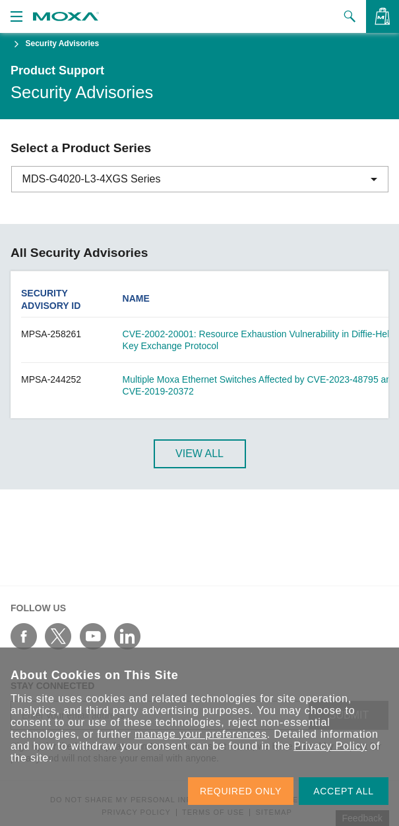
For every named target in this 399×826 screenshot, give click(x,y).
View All (199, 453)
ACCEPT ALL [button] (343, 791)
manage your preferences (201, 734)
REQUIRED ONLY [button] (241, 791)
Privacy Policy (330, 746)
